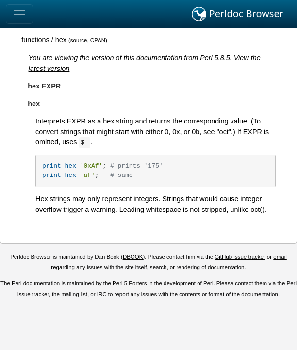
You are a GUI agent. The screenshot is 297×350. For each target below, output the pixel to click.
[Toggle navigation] (19, 14)
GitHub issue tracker (239, 257)
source (78, 40)
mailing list (74, 294)
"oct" (224, 132)
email (280, 257)
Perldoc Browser (237, 14)
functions (35, 40)
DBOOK (133, 257)
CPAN (97, 40)
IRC (102, 294)
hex (60, 40)
